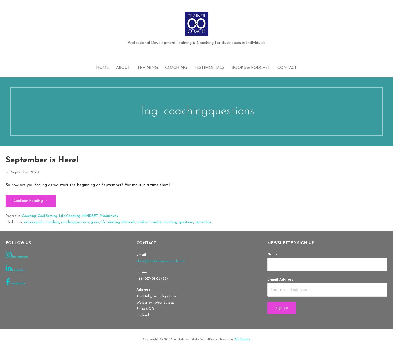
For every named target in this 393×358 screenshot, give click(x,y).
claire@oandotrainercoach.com (160, 261)
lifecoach (128, 222)
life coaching (110, 222)
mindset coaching (164, 222)
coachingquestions (75, 222)
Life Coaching (69, 216)
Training (147, 68)
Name (272, 254)
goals (95, 222)
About (123, 68)
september (203, 222)
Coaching (176, 68)
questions (186, 222)
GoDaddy (242, 339)
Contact (287, 68)
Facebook (15, 281)
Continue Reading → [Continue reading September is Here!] (31, 201)
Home (102, 68)
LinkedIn (15, 268)
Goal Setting (47, 216)
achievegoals (34, 222)
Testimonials (209, 68)
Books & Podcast (251, 68)
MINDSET (90, 216)
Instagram (17, 255)
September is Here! (42, 160)
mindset (143, 222)
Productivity (109, 216)
